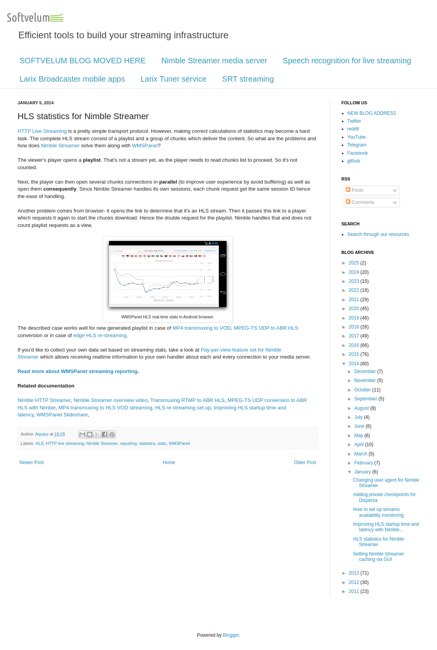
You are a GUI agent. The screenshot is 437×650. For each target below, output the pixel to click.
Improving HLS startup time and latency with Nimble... (386, 526)
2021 (355, 299)
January (363, 472)
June (360, 426)
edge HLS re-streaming (99, 335)
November (365, 380)
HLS (40, 443)
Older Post (305, 462)
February (364, 463)
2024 (355, 272)
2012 (355, 582)
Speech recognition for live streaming (347, 60)
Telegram (356, 145)
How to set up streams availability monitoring (378, 512)
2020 (355, 308)
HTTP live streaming (65, 443)
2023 (355, 281)
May (359, 435)
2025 (355, 263)
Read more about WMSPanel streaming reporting (77, 371)
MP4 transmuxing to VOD (201, 328)
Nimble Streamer (60, 145)
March (361, 454)
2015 (355, 354)
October (363, 390)
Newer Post (32, 462)
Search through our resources (378, 234)
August (362, 408)
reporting (128, 443)
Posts (354, 190)
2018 (355, 327)
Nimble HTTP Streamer (44, 400)
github (353, 161)
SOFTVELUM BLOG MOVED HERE (83, 60)
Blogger (231, 635)
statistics (147, 443)
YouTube (356, 137)
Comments (360, 202)
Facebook (357, 153)
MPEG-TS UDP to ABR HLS (266, 328)
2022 (355, 290)
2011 (355, 591)
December (365, 371)
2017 (355, 336)
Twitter (354, 121)
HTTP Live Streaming (42, 131)
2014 (355, 363)
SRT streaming (248, 79)
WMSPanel (145, 145)
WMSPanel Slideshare (62, 415)
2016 (355, 345)
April (359, 444)
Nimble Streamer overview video (110, 400)
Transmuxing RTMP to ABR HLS (187, 400)
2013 (355, 573)
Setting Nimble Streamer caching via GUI (378, 556)
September (366, 399)
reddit (353, 129)
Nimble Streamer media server (214, 60)
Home (169, 462)
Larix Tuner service (173, 79)
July (359, 417)
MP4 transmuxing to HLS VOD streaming (105, 408)
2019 (355, 318)
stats (162, 443)
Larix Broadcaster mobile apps (72, 79)
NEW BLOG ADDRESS (371, 113)
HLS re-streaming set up (183, 408)
